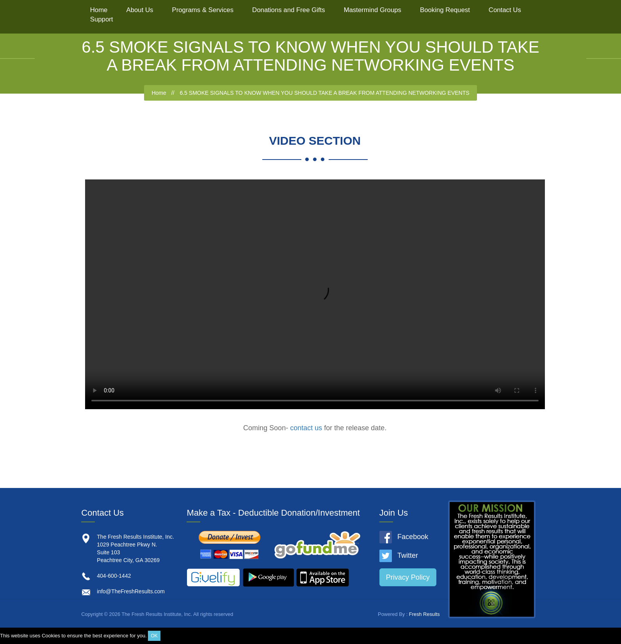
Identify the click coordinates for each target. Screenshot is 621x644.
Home (99, 10)
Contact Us (505, 10)
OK (154, 636)
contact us (306, 428)
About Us (139, 10)
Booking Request (445, 10)
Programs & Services (202, 10)
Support (101, 19)
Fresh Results (424, 614)
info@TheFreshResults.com (131, 591)
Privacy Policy (408, 577)
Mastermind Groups (372, 10)
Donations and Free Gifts (288, 10)
